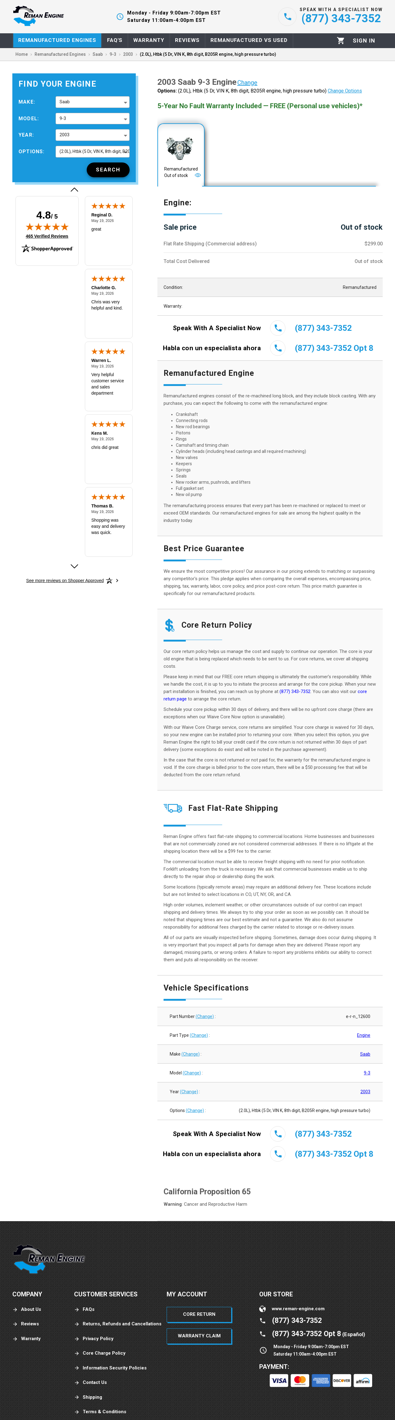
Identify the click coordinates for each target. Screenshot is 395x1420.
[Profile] (364, 41)
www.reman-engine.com (298, 1308)
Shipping (88, 1397)
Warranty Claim (199, 1336)
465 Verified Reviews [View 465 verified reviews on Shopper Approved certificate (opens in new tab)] (47, 236)
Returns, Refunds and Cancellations (117, 1324)
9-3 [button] (63, 118)
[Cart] (341, 40)
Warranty (26, 1339)
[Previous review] (74, 189)
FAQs (84, 1309)
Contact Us (90, 1382)
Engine (363, 1035)
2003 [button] (64, 134)
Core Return (199, 1314)
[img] (47, 227)
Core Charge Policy (100, 1353)
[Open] (197, 175)
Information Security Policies (110, 1368)
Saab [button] (65, 101)
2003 (365, 1091)
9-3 (367, 1072)
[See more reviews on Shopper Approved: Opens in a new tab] (65, 580)
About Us (26, 1309)
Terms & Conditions (100, 1412)
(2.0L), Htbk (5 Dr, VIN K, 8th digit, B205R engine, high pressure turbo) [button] (95, 151)
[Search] (108, 169)
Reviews (25, 1324)
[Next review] (74, 566)
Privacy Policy (94, 1339)
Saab (365, 1054)
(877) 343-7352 (295, 691)
